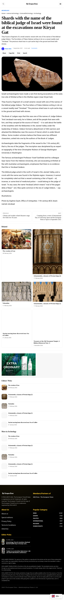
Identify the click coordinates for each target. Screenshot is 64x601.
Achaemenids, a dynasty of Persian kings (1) (47, 303)
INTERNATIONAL (38, 521)
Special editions (7, 517)
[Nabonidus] (16, 291)
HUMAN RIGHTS (38, 526)
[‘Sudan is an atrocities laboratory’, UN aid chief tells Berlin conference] (3, 551)
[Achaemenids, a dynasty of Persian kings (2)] (47, 251)
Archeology (5, 10)
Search (25, 53)
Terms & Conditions (9, 525)
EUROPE (35, 516)
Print (18, 53)
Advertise (5, 529)
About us (5, 514)
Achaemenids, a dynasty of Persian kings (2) (47, 276)
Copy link (11, 53)
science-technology (13, 13)
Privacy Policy (6, 521)
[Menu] (60, 4)
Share (4, 53)
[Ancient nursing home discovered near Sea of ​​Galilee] (16, 320)
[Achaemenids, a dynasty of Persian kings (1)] (47, 292)
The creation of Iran (9, 251)
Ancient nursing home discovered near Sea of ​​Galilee (22, 422)
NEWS (35, 513)
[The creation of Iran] (16, 239)
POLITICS (36, 518)
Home (3, 13)
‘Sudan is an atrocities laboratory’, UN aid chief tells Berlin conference (18, 552)
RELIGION (36, 523)
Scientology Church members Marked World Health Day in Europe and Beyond (18, 543)
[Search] (3, 4)
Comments (34, 48)
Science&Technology (26, 13)
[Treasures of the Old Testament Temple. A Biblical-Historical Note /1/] (47, 324)
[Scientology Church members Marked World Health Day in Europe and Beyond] (3, 542)
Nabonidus (6, 303)
